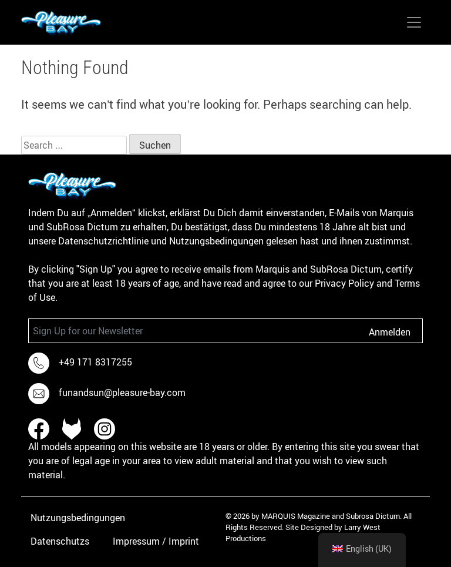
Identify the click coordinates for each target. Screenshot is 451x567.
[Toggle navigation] (414, 22)
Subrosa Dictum (373, 516)
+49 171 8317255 (95, 361)
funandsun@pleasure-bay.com (122, 392)
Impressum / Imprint (156, 541)
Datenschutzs (60, 541)
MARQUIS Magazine (295, 516)
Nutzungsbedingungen (78, 517)
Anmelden (389, 332)
